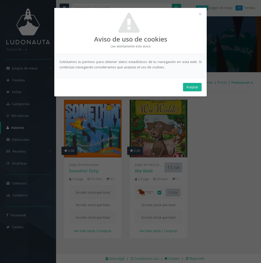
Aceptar (192, 87)
